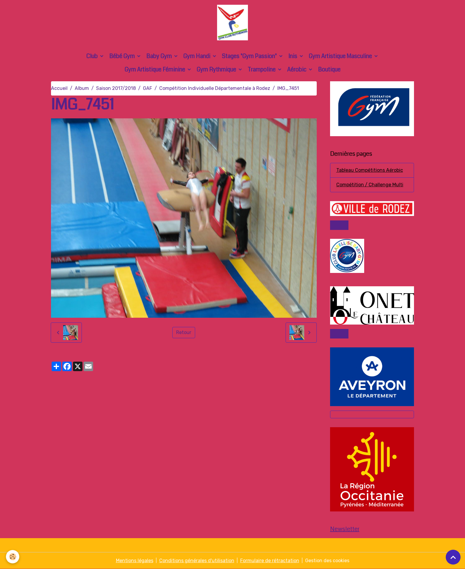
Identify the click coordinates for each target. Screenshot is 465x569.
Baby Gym (159, 56)
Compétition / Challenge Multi (369, 184)
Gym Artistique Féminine (155, 70)
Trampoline (262, 70)
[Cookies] (12, 556)
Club (92, 56)
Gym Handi (197, 56)
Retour (183, 332)
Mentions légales (134, 560)
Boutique (329, 70)
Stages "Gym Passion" (250, 56)
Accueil (59, 88)
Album (82, 88)
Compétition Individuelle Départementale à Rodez (214, 88)
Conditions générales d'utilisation (196, 560)
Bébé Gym (122, 56)
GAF (147, 88)
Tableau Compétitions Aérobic (369, 170)
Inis (293, 56)
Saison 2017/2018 (116, 88)
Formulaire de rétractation (269, 560)
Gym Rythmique (217, 70)
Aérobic (297, 70)
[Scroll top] (453, 557)
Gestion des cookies (327, 560)
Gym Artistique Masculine (341, 56)
